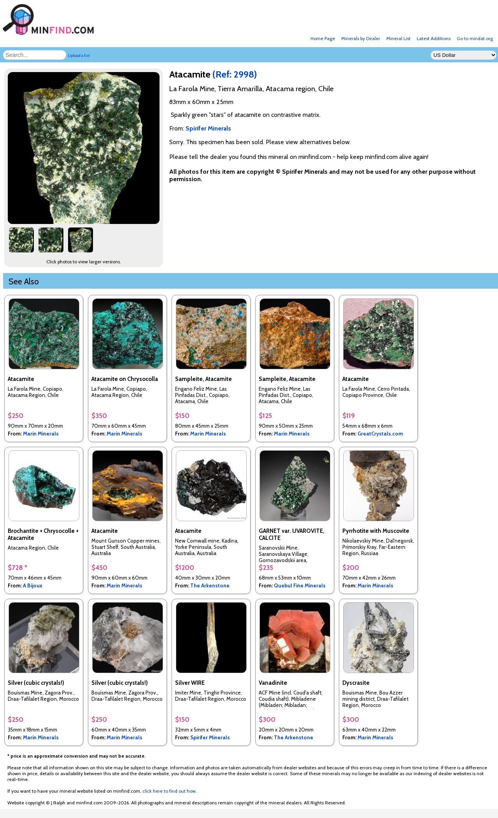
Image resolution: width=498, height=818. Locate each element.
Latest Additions (434, 38)
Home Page (322, 38)
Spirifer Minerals (210, 737)
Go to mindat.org (475, 38)
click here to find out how (169, 791)
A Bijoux (32, 585)
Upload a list (79, 55)
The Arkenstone (210, 585)
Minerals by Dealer (360, 38)
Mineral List (398, 38)
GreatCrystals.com (380, 433)
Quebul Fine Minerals (300, 585)
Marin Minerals (41, 433)
